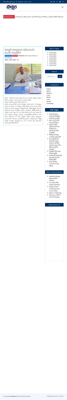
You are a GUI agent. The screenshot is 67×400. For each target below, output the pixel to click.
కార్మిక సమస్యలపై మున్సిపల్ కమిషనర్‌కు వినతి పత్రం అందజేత (36, 16)
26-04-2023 (52, 59)
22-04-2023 (52, 65)
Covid (48, 95)
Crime (48, 99)
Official (48, 97)
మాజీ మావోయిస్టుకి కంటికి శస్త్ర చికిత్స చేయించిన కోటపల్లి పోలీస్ (55, 157)
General (48, 101)
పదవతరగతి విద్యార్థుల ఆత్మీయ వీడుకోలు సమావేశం (54, 178)
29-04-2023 (52, 52)
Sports (48, 91)
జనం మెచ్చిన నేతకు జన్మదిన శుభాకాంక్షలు (54, 183)
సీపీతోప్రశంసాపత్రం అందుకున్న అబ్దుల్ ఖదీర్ (55, 135)
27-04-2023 (52, 56)
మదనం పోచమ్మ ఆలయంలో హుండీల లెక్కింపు (54, 163)
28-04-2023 (52, 54)
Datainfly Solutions (59, 396)
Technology (8, 56)
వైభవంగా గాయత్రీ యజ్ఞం (55, 192)
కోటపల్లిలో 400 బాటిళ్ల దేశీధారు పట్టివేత (54, 152)
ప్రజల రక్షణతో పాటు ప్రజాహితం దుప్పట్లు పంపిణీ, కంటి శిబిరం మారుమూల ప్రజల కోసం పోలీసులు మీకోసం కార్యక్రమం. (55, 144)
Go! (60, 76)
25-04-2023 (52, 61)
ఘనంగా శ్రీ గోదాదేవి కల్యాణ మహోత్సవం (54, 121)
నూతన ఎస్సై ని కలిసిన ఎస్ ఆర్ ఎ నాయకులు (54, 195)
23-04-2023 (52, 63)
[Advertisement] (33, 31)
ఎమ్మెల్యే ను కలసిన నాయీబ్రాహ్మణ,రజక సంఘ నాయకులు (54, 188)
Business (49, 93)
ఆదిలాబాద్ (15, 56)
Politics (48, 89)
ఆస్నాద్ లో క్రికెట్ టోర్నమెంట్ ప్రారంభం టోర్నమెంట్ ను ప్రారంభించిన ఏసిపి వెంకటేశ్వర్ (54, 128)
